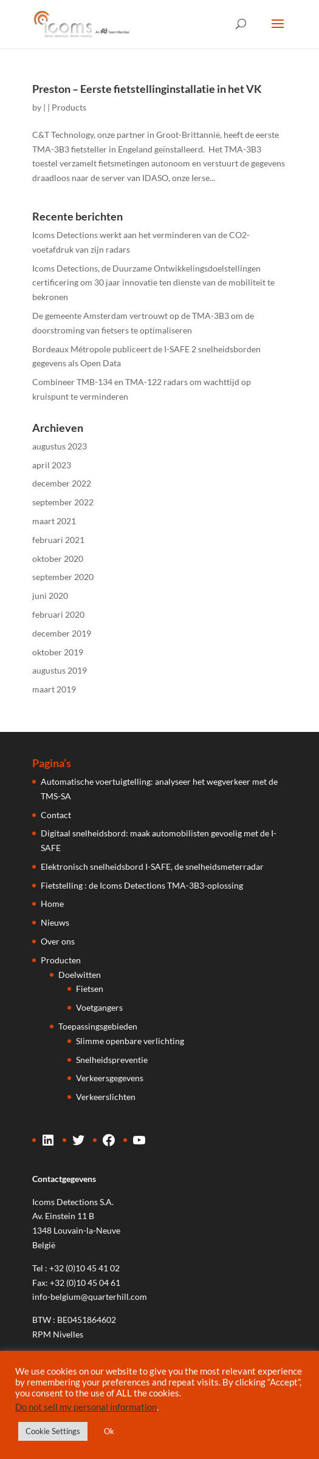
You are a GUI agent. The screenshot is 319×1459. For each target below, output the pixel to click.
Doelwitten (79, 974)
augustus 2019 (59, 670)
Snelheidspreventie (112, 1059)
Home (52, 903)
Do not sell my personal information (86, 1407)
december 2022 (61, 483)
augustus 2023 (59, 446)
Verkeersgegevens (109, 1078)
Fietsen (89, 988)
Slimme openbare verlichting (130, 1041)
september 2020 (63, 577)
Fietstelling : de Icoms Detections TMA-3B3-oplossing (142, 885)
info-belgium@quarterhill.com (89, 1296)
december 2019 (61, 633)
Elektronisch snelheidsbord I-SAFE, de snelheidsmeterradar (152, 866)
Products (69, 107)
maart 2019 (54, 689)
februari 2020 (58, 614)
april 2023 (51, 465)
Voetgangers (99, 1007)
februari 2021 (58, 540)
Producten (61, 960)
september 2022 (63, 502)
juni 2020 (50, 595)
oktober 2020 (57, 558)
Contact (56, 815)
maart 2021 (54, 521)
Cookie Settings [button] (53, 1431)
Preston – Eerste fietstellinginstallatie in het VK (147, 88)
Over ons (58, 941)
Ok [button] (109, 1431)
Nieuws (55, 922)
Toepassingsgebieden (97, 1026)
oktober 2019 (57, 652)
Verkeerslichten (105, 1097)
